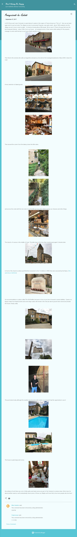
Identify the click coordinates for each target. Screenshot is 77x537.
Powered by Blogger (38, 532)
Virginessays (14, 515)
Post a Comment (11, 524)
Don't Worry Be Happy (14, 4)
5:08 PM (13, 510)
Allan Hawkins (15, 505)
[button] (71, 14)
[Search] (75, 4)
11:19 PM (13, 520)
